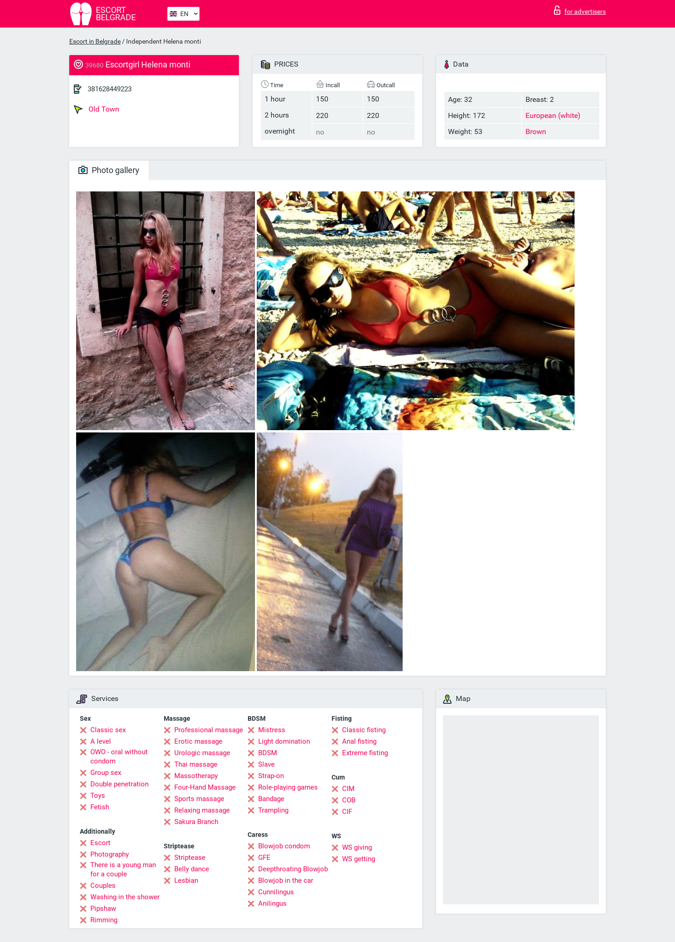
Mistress (271, 730)
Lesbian (186, 880)
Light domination (284, 741)
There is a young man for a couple (123, 869)
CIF (347, 811)
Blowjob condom (284, 846)
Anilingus (272, 903)
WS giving (357, 847)
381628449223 (110, 89)
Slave (266, 764)
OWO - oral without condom (119, 756)
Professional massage (208, 730)
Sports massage (199, 799)
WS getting (358, 859)
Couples (103, 885)
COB (348, 800)
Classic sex (108, 730)
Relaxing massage (202, 810)
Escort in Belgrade (95, 41)
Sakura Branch (196, 822)
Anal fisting (359, 741)
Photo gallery (108, 170)
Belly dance (191, 869)
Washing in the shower (125, 897)
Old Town (96, 109)
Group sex (105, 772)
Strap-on (271, 776)
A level (100, 741)
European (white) (553, 115)
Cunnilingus (276, 892)
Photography (109, 854)
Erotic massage (198, 741)
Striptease (189, 857)
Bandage (271, 799)
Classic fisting (364, 730)
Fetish (99, 807)
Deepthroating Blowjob (293, 869)
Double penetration (119, 784)
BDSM (267, 753)
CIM (348, 789)
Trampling (273, 810)
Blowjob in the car (285, 880)
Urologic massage (202, 753)
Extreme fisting (365, 753)
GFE (264, 857)
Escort (100, 843)
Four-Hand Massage (205, 787)
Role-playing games (288, 787)
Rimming (103, 920)
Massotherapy (196, 776)
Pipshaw (103, 908)
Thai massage (195, 764)
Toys (97, 795)
